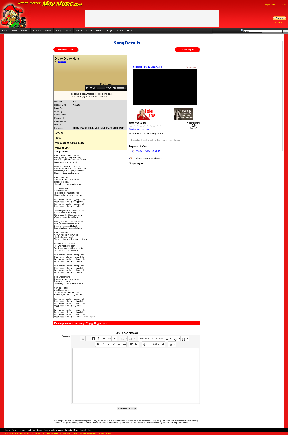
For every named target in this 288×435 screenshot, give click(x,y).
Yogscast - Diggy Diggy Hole (147, 66)
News (14, 30)
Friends (99, 30)
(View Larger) (191, 67)
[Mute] (114, 87)
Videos (78, 30)
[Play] (87, 87)
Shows (48, 30)
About (89, 30)
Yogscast (62, 61)
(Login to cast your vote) (139, 129)
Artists (69, 30)
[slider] (101, 88)
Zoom (155, 344)
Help (129, 30)
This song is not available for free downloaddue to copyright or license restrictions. (90, 95)
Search (119, 30)
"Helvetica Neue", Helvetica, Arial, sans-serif (146, 338)
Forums (25, 30)
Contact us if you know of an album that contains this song (156, 140)
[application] (106, 88)
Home (5, 30)
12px (158, 338)
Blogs (109, 30)
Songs (58, 30)
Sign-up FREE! (271, 4)
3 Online (278, 23)
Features (37, 30)
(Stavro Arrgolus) (89, 317)
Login (283, 4)
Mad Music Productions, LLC (29, 433)
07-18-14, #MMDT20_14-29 (148, 151)
